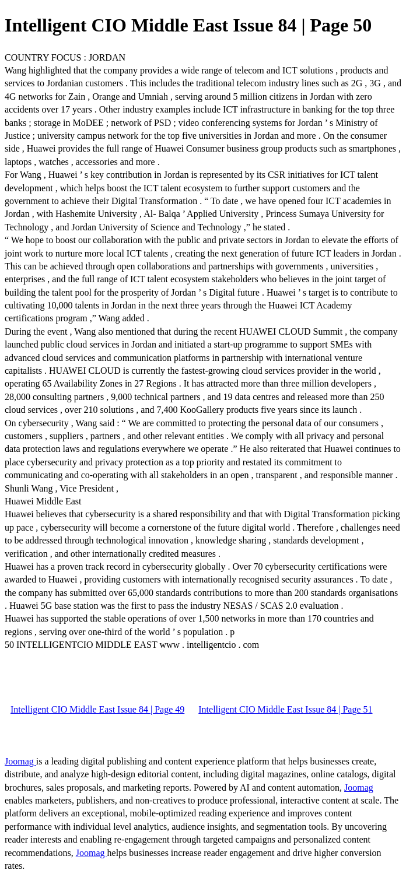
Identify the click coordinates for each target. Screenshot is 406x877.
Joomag (20, 761)
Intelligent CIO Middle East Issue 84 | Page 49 (97, 709)
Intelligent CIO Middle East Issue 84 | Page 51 (285, 709)
